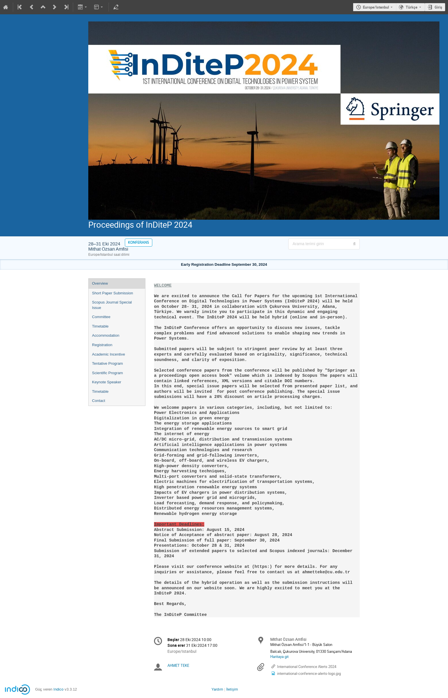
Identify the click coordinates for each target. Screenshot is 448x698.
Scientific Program (107, 373)
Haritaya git (279, 656)
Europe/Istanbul (376, 7)
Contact (98, 400)
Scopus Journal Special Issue (112, 305)
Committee (101, 317)
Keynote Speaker (106, 382)
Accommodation (105, 335)
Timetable (100, 326)
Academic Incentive (108, 354)
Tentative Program (107, 363)
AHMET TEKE (178, 665)
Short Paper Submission (112, 293)
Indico (58, 689)
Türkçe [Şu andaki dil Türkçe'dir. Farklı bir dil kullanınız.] (411, 7)
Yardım (217, 689)
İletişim (232, 689)
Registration (102, 345)
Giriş (438, 7)
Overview (100, 283)
